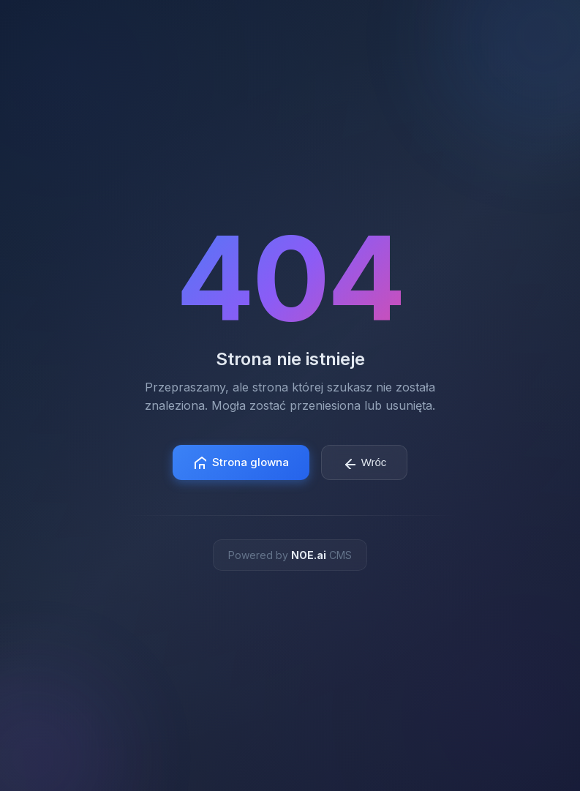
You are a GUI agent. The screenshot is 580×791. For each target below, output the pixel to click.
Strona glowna (241, 462)
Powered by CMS (290, 555)
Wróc (364, 462)
